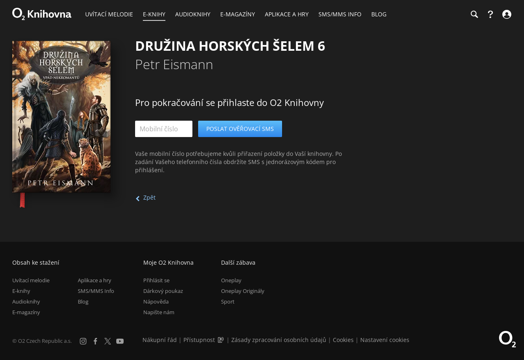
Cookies (343, 340)
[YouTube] (120, 341)
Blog (83, 301)
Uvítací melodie (31, 280)
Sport (228, 301)
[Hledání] (474, 14)
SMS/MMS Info (96, 291)
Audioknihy (26, 301)
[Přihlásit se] (506, 14)
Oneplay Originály (242, 291)
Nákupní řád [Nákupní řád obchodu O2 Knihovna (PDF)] (159, 340)
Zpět (149, 197)
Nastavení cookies (384, 340)
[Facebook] (95, 341)
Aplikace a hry (94, 280)
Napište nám (158, 312)
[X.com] (108, 341)
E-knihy (21, 291)
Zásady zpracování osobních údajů (278, 340)
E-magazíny (26, 312)
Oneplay (231, 280)
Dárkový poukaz (163, 291)
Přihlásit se (156, 280)
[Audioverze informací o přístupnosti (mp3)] (221, 339)
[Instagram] (83, 341)
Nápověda (156, 301)
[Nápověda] (490, 14)
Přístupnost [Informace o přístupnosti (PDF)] (199, 340)
